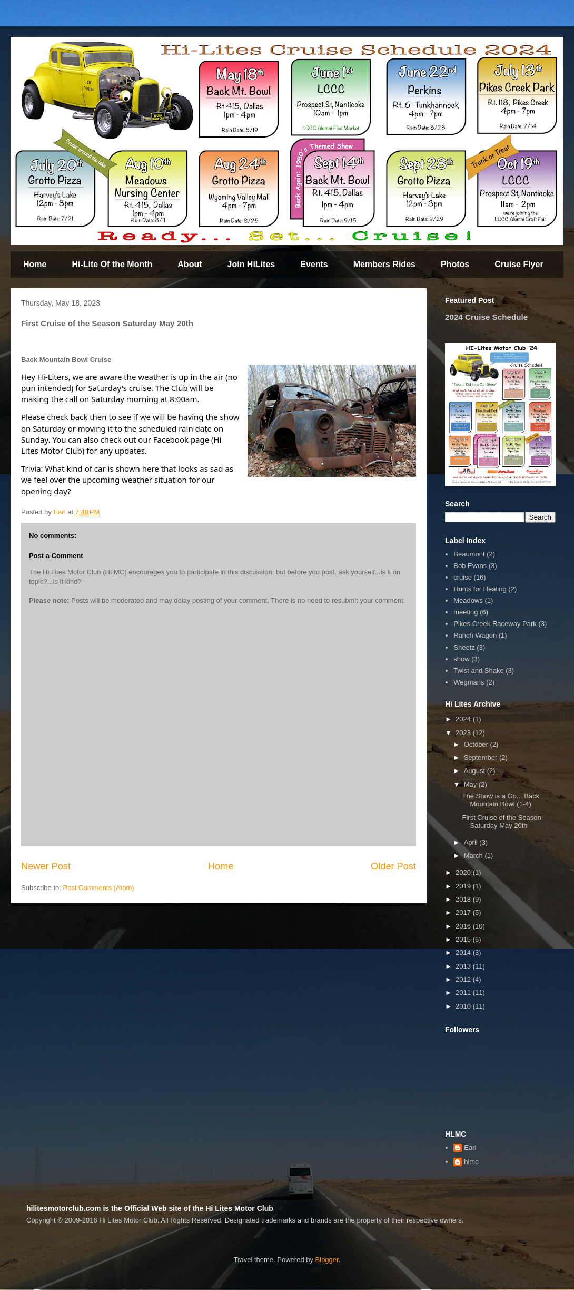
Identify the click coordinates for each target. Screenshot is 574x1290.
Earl (470, 1147)
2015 (464, 939)
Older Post (393, 866)
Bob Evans (470, 566)
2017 (464, 912)
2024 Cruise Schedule (486, 316)
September (481, 757)
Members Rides (384, 264)
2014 (464, 952)
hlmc (471, 1162)
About (189, 264)
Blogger (327, 1260)
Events (314, 264)
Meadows (468, 600)
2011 (464, 992)
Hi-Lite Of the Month (112, 264)
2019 (464, 886)
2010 (464, 1006)
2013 (464, 966)
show (461, 659)
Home (34, 264)
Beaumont (468, 554)
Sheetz (463, 647)
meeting (465, 612)
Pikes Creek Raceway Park (495, 624)
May (471, 784)
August (475, 771)
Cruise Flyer (518, 264)
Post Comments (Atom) (98, 888)
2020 (464, 872)
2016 (464, 926)
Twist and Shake (478, 671)
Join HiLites (251, 264)
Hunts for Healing (479, 589)
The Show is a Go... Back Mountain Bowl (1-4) (500, 800)
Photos (455, 264)
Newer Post (46, 866)
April (472, 842)
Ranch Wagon (475, 635)
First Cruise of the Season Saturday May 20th (501, 822)
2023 (464, 733)
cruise (462, 577)
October (477, 744)
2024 (464, 719)
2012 (464, 979)
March (474, 855)
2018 (464, 899)
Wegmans (468, 682)
